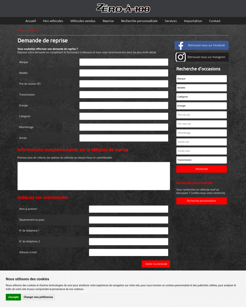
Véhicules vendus (82, 21)
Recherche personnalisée (139, 21)
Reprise (108, 21)
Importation (193, 21)
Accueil (30, 21)
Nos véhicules (53, 21)
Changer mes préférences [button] (38, 297)
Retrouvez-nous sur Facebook (206, 45)
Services (171, 21)
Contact (215, 21)
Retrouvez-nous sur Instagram (206, 57)
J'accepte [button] (13, 297)
